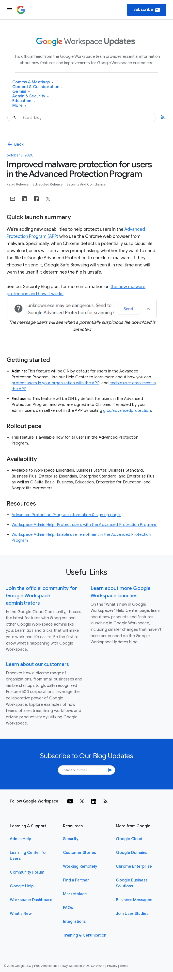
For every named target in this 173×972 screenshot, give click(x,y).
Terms (124, 966)
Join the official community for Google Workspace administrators (41, 595)
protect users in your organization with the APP (55, 383)
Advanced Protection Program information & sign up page (66, 514)
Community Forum (27, 872)
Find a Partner (76, 880)
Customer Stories (79, 852)
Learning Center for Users (28, 855)
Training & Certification (84, 935)
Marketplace (75, 894)
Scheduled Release (47, 184)
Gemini (21, 91)
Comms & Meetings (32, 82)
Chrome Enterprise (134, 866)
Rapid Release (18, 184)
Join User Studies (132, 913)
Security (71, 838)
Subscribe (146, 10)
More (19, 105)
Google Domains (131, 852)
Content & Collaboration (37, 87)
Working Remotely (80, 866)
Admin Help (20, 838)
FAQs (68, 907)
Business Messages (134, 899)
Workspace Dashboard (31, 899)
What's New (21, 913)
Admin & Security (30, 96)
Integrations (74, 921)
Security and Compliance (86, 184)
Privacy (112, 966)
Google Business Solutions (131, 883)
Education (23, 101)
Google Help (22, 886)
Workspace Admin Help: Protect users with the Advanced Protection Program (84, 524)
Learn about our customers (37, 664)
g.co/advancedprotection (127, 410)
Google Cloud (129, 838)
